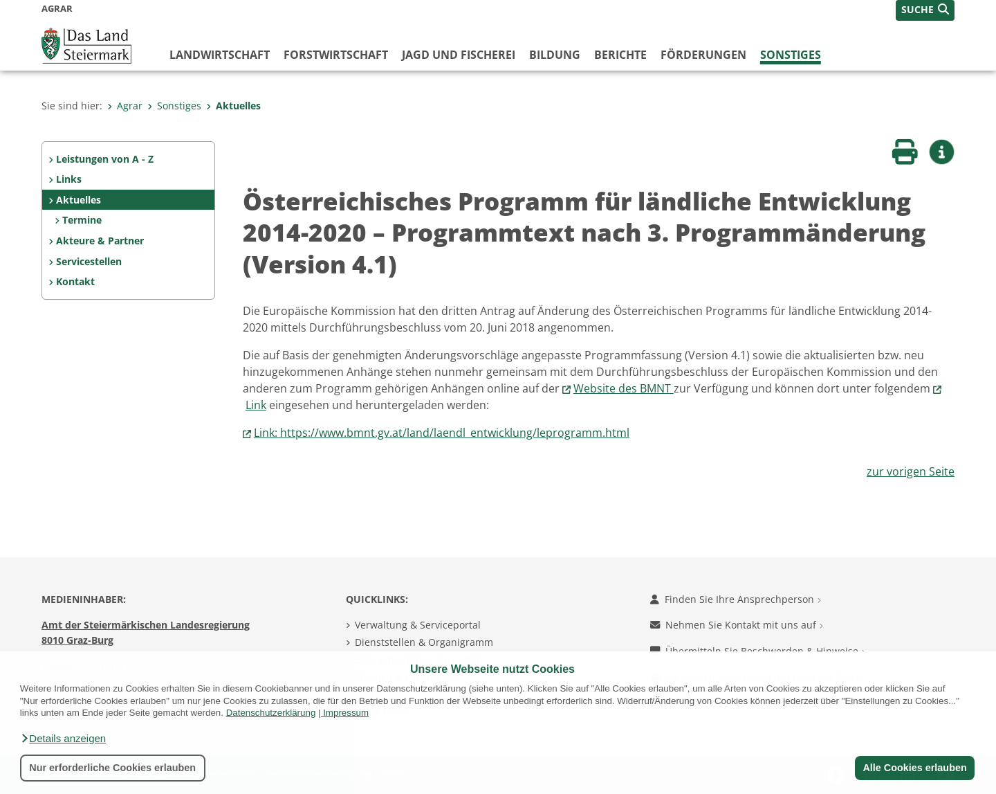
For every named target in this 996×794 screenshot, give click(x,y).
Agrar (124, 105)
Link (256, 405)
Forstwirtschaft (336, 54)
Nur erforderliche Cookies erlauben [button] (112, 767)
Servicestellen (89, 261)
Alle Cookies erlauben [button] (914, 767)
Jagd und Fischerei (458, 54)
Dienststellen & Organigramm (424, 642)
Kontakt (75, 281)
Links (69, 179)
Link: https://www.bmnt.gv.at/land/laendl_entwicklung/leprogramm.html (441, 432)
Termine (82, 219)
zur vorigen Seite (910, 471)
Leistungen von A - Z (105, 158)
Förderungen (703, 54)
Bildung (554, 54)
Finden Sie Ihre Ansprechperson (735, 599)
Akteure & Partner (100, 240)
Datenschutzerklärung (271, 712)
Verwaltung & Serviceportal (418, 624)
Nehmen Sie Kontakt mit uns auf (736, 624)
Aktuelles (233, 105)
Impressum (346, 712)
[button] (63, 738)
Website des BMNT (623, 388)
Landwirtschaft (219, 54)
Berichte (620, 54)
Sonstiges (790, 54)
